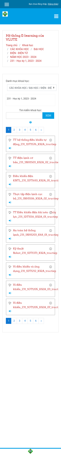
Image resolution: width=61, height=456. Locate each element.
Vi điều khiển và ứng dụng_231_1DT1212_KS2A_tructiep (34, 269)
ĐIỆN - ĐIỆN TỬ (19, 53)
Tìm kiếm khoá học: (30, 110)
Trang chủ (11, 45)
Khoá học (27, 45)
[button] (30, 122)
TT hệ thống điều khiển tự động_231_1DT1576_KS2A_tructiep (34, 142)
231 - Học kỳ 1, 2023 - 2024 (25, 60)
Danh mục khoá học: (17, 81)
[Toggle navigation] (56, 16)
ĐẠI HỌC (39, 49)
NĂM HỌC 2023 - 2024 (23, 57)
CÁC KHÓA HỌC (19, 49)
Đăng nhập (53, 4)
